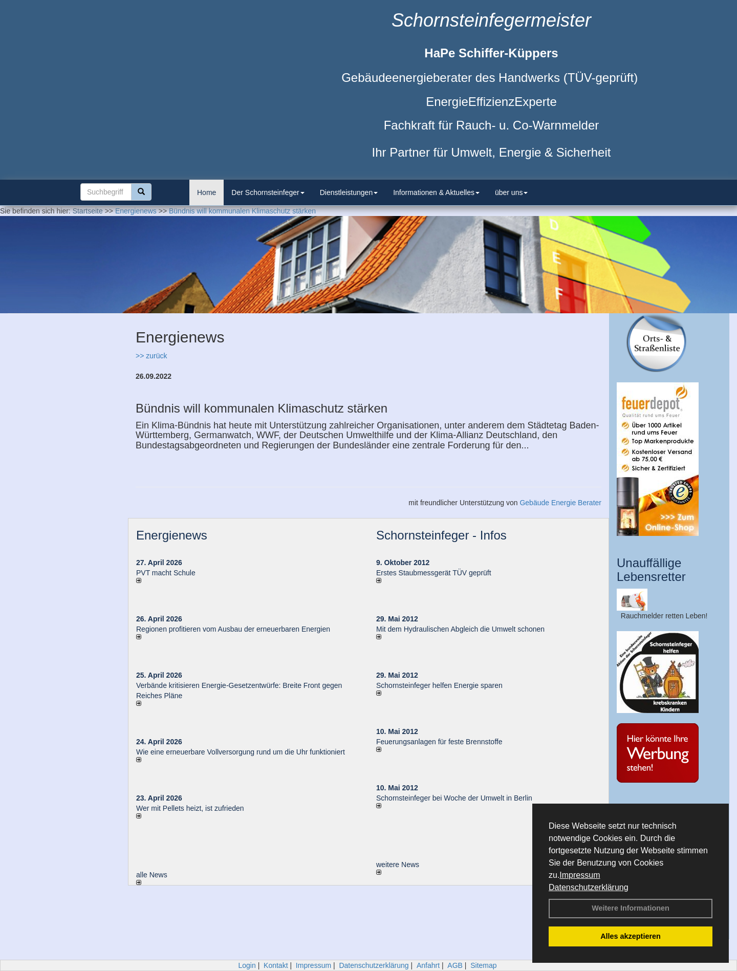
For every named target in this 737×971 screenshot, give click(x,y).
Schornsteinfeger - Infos (441, 535)
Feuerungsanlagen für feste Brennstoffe (439, 742)
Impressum (579, 875)
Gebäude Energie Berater (560, 503)
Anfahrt (428, 965)
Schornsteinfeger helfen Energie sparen (439, 685)
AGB (455, 965)
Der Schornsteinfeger (267, 192)
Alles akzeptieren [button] (630, 936)
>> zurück (151, 356)
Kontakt (276, 965)
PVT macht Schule (166, 573)
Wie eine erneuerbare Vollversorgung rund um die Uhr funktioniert (240, 752)
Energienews (171, 535)
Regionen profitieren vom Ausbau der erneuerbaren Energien (233, 629)
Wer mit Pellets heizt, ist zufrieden (190, 808)
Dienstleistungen (349, 192)
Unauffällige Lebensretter (651, 569)
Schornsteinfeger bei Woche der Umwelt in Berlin (454, 798)
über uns (511, 192)
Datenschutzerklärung (588, 887)
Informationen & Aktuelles (436, 192)
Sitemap (483, 965)
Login (246, 965)
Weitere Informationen (630, 908)
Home (206, 192)
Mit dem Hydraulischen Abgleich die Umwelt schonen (460, 629)
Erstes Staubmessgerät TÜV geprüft (433, 573)
